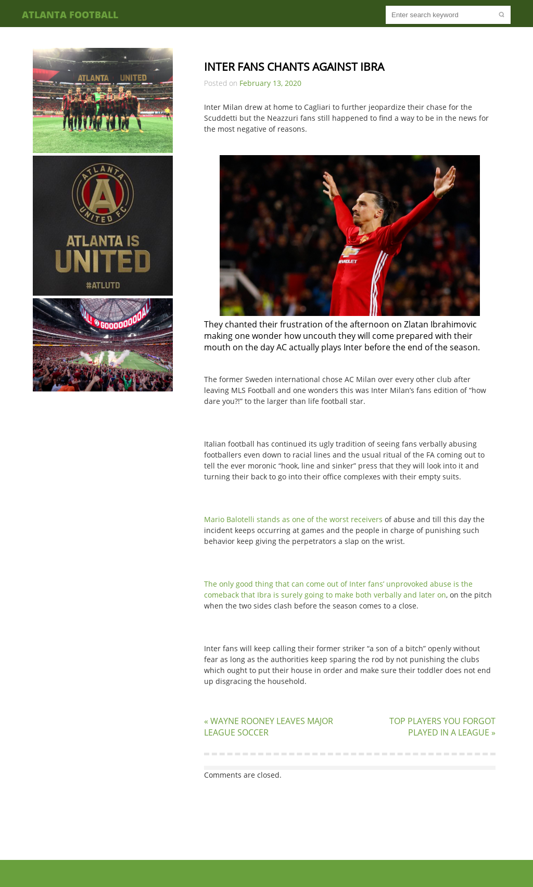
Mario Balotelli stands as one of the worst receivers (293, 519)
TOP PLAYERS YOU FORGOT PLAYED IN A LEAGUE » (442, 726)
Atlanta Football (70, 14)
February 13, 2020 (270, 83)
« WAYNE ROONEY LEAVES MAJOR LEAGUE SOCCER (268, 726)
